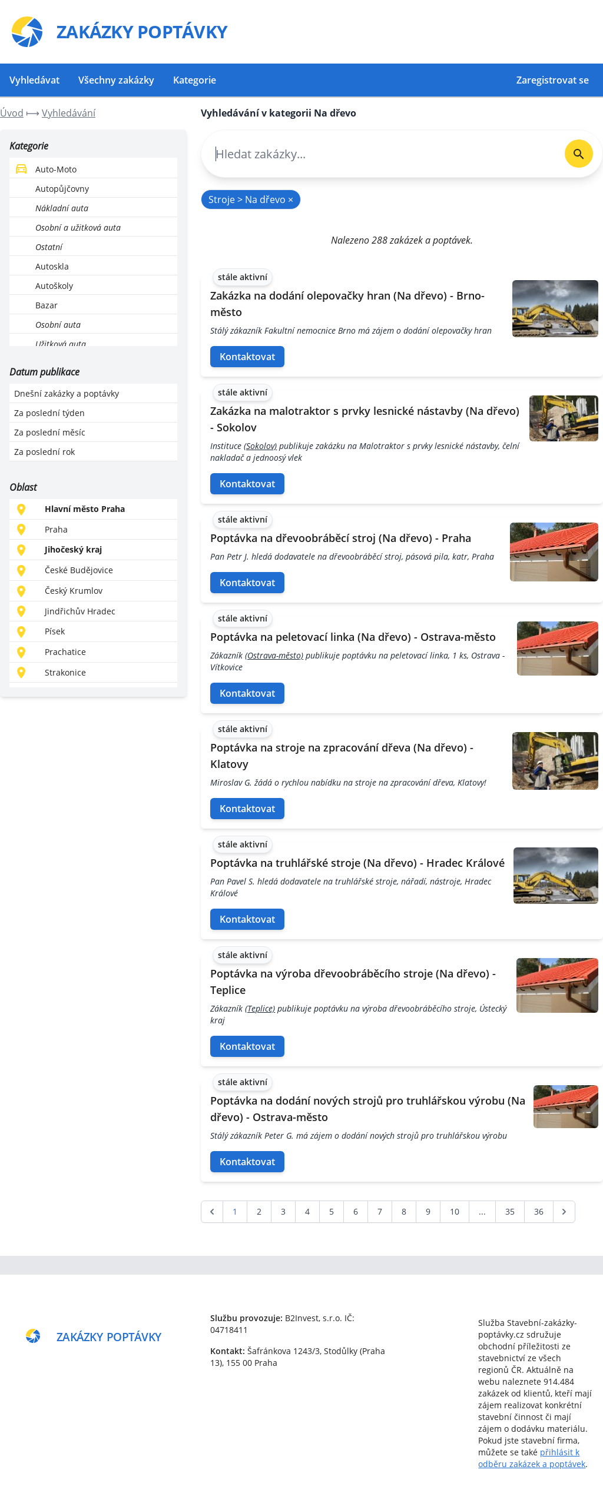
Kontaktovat (247, 356)
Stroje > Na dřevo (250, 199)
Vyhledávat (34, 80)
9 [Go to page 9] (428, 1211)
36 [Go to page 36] (539, 1211)
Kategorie (194, 80)
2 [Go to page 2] (259, 1211)
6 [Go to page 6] (355, 1211)
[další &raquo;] (564, 1212)
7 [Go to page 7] (379, 1211)
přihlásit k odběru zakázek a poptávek (531, 1458)
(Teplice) (260, 1008)
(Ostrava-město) (274, 655)
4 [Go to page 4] (307, 1211)
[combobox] (378, 154)
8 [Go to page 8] (404, 1211)
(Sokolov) (260, 445)
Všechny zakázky (116, 80)
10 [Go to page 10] (454, 1211)
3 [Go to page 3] (283, 1211)
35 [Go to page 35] (510, 1211)
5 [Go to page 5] (331, 1211)
